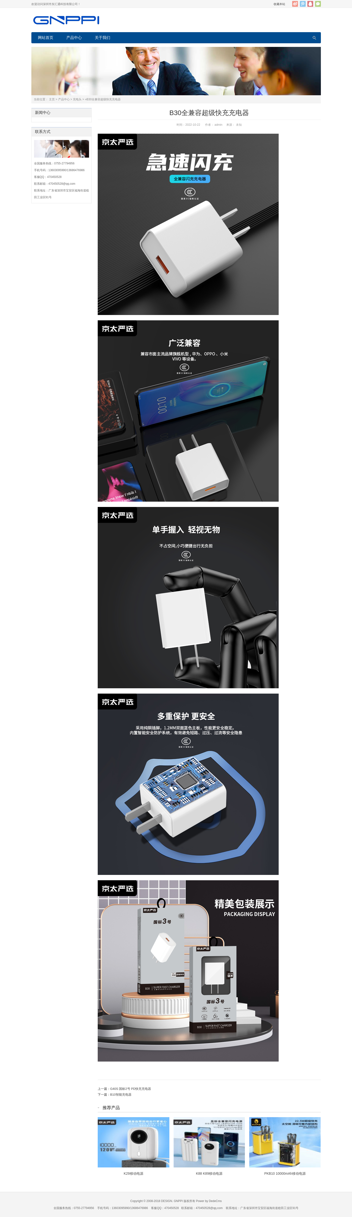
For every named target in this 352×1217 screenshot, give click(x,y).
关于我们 (102, 38)
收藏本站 (279, 4)
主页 (52, 99)
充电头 (77, 99)
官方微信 (318, 4)
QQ (310, 4)
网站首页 (45, 38)
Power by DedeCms (209, 1201)
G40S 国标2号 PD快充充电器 (130, 1089)
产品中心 (74, 38)
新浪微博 (295, 4)
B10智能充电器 (120, 1094)
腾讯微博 (303, 4)
